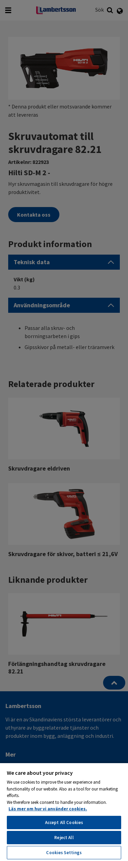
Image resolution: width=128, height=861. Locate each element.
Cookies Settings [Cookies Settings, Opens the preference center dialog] (64, 853)
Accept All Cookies (64, 822)
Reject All (63, 837)
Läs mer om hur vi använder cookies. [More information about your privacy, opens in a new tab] (48, 809)
